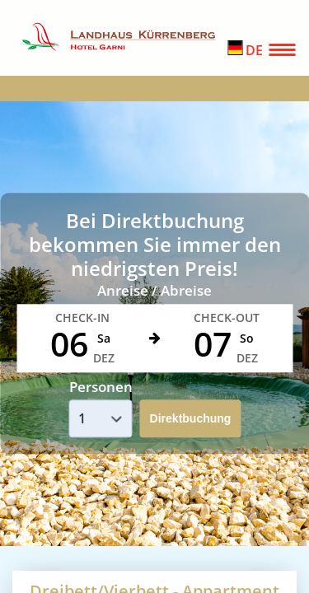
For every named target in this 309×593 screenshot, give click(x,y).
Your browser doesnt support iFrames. (154, 296)
